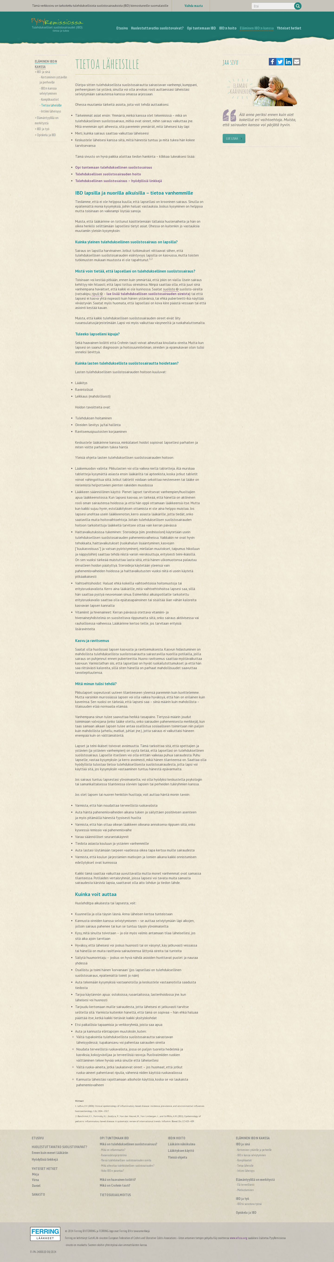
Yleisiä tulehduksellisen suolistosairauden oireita (126, 1160)
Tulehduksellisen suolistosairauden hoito (108, 174)
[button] (272, 61)
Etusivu (38, 1138)
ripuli (95, 294)
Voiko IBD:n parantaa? (112, 1171)
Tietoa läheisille (51, 105)
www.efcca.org (238, 1238)
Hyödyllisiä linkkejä (45, 1159)
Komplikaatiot (50, 99)
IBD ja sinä (43, 72)
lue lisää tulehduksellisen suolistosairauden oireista (147, 294)
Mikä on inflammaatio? (113, 1150)
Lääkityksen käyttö (181, 1150)
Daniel (36, 1185)
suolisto (169, 289)
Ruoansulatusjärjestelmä (114, 1155)
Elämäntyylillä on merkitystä (255, 1179)
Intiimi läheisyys (51, 111)
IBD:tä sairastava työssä (249, 1204)
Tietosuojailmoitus (115, 1195)
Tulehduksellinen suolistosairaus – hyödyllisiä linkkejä (118, 181)
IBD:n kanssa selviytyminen (251, 1155)
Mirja (35, 1174)
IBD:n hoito (176, 1138)
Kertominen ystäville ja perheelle (254, 1150)
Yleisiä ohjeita (177, 1157)
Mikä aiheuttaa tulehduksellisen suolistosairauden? (127, 1166)
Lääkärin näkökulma (181, 1144)
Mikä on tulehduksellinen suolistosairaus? (128, 1144)
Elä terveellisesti (245, 1185)
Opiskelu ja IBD (46, 135)
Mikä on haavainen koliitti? (118, 1179)
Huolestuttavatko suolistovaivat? (59, 1147)
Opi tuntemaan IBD (114, 1138)
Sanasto (38, 1194)
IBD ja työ (43, 129)
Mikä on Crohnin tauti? (115, 1185)
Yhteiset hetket (45, 1168)
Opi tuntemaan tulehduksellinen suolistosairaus (113, 167)
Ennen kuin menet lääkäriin (50, 1152)
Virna (35, 1180)
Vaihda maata (194, 5)
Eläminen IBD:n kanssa (253, 1138)
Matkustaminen (245, 1190)
